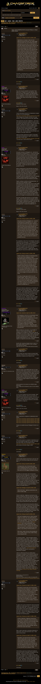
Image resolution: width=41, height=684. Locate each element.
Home (2, 21)
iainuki (3, 33)
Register (21, 21)
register (9, 10)
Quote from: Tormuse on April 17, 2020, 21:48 (26, 585)
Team (13, 21)
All (6, 26)
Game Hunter (29, 22)
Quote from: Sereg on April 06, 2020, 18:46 (26, 463)
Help (6, 21)
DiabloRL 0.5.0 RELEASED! (10, 17)
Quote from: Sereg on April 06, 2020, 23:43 (26, 514)
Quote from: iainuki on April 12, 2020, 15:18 (26, 312)
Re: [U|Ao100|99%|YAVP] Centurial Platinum (23, 33)
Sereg (3, 86)
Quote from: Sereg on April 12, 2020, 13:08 (26, 218)
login (6, 10)
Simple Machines (25, 680)
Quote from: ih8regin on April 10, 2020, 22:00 (26, 37)
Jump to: (25, 676)
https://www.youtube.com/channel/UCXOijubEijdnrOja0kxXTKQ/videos (28, 578)
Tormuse (3, 454)
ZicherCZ (4, 308)
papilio (34, 331)
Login (16, 21)
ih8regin (3, 365)
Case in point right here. (31, 547)
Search (9, 21)
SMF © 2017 (20, 680)
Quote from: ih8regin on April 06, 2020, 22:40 (26, 487)
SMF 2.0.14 (15, 680)
